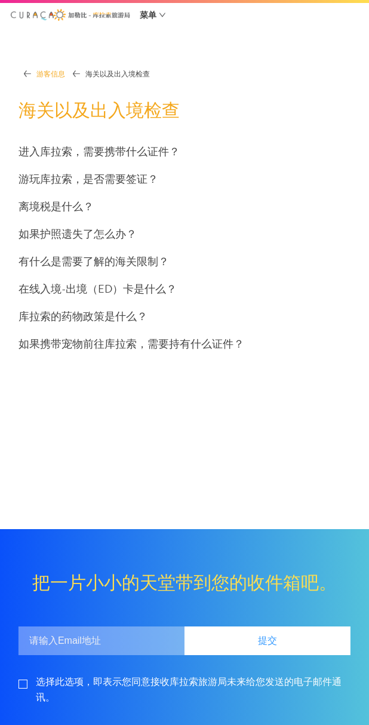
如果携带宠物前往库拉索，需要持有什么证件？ (131, 344)
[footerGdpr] (193, 689)
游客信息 (50, 74)
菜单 (148, 15)
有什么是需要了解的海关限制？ (94, 261)
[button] (70, 15)
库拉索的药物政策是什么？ (83, 316)
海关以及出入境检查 (117, 74)
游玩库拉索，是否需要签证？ (88, 179)
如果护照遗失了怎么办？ (78, 234)
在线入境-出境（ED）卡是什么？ (98, 289)
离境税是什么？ (56, 206)
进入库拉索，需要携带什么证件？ (99, 151)
